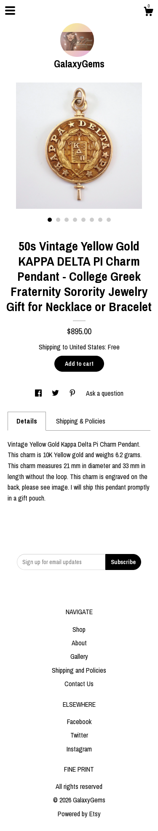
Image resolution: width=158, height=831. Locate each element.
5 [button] (83, 220)
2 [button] (58, 220)
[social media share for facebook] (39, 393)
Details (26, 421)
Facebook (79, 721)
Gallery (79, 656)
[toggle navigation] (10, 10)
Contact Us (79, 683)
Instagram (79, 749)
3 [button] (66, 220)
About (79, 642)
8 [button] (109, 220)
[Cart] (148, 12)
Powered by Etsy (79, 813)
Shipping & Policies (80, 421)
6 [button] (92, 220)
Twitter (79, 735)
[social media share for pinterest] (73, 393)
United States (87, 347)
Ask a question (104, 393)
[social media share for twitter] (56, 393)
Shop (79, 629)
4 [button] (75, 220)
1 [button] (50, 220)
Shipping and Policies (79, 670)
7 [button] (100, 220)
